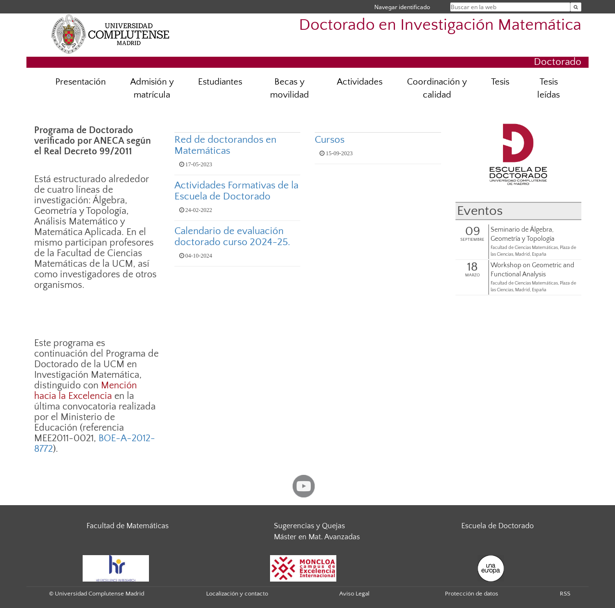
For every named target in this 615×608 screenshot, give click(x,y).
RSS (565, 593)
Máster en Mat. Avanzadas (317, 537)
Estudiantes (220, 82)
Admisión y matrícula (152, 88)
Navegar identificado (402, 7)
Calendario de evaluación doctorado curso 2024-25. (232, 236)
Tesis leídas (548, 88)
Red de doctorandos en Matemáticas (225, 145)
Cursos (329, 139)
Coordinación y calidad (437, 88)
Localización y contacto (237, 593)
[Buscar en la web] (575, 7)
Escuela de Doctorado (497, 525)
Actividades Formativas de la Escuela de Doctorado (236, 191)
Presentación (80, 82)
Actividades (359, 82)
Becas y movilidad (289, 88)
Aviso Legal (354, 593)
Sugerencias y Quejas (309, 525)
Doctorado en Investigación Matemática (440, 25)
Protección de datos (471, 593)
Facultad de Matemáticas (127, 525)
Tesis (500, 82)
